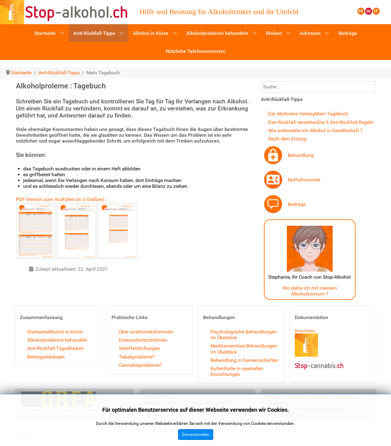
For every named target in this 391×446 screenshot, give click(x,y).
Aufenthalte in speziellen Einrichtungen (236, 371)
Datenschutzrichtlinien (143, 340)
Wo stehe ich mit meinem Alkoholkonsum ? (310, 291)
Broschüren (305, 331)
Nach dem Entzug (287, 139)
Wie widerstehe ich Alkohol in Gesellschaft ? (315, 130)
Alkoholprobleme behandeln (57, 340)
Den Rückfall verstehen (293, 122)
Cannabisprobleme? (140, 365)
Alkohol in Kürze (65, 332)
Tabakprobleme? (137, 357)
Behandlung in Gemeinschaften (244, 360)
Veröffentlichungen (139, 348)
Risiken (76, 348)
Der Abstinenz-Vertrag (291, 114)
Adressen (55, 357)
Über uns (128, 332)
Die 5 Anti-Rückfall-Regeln (345, 122)
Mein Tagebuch (331, 114)
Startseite (37, 332)
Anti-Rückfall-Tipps (47, 348)
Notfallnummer (304, 180)
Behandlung (301, 155)
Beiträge (296, 204)
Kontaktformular (155, 332)
